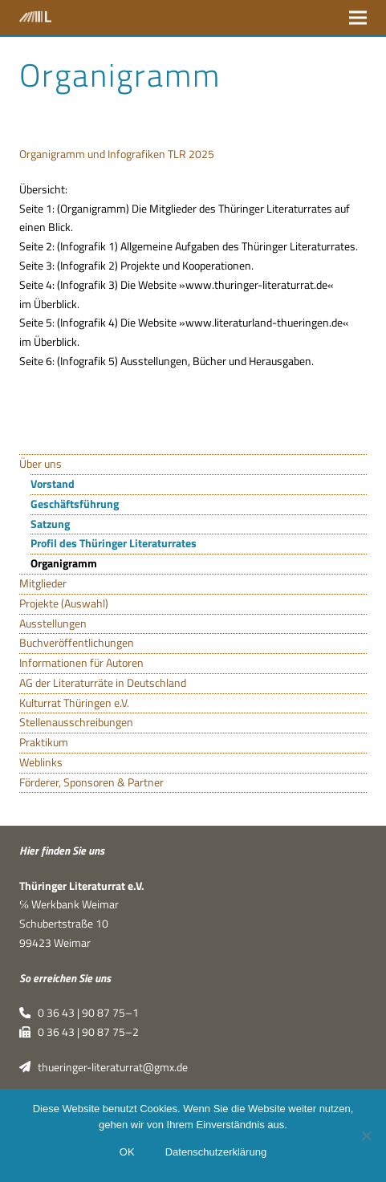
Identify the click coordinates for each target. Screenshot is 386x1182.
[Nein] (366, 1135)
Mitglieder (43, 583)
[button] (358, 17)
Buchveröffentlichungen (76, 643)
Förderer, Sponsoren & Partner (91, 782)
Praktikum (43, 742)
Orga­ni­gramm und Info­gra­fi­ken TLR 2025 (116, 154)
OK (127, 1152)
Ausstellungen (53, 623)
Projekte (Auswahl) (63, 603)
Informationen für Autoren (81, 663)
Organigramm (63, 563)
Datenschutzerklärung (215, 1152)
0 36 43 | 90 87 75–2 (79, 1032)
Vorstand (52, 484)
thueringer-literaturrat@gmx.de (103, 1067)
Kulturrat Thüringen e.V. (74, 703)
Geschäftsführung (74, 504)
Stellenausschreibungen (76, 722)
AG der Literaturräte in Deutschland (102, 683)
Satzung (50, 524)
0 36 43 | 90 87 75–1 (79, 1013)
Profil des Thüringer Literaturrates (113, 543)
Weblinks (41, 762)
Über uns (40, 464)
